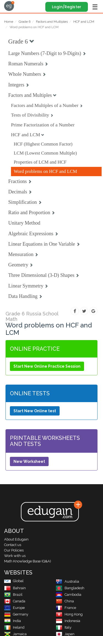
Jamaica (15, 634)
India (12, 621)
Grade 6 (24, 22)
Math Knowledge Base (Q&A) (27, 561)
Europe (14, 608)
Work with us (15, 556)
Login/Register (66, 7)
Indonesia (68, 621)
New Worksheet (29, 461)
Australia (67, 581)
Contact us (12, 545)
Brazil (13, 595)
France (66, 608)
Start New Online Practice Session (46, 366)
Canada (14, 601)
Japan (65, 634)
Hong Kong (69, 614)
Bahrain (15, 588)
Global (14, 581)
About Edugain (16, 539)
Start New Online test (34, 411)
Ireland (14, 627)
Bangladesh (70, 588)
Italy (63, 627)
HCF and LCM (83, 22)
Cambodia (68, 595)
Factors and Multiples (52, 22)
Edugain (9, 6)
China (65, 601)
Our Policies (14, 550)
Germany (16, 614)
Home (8, 22)
